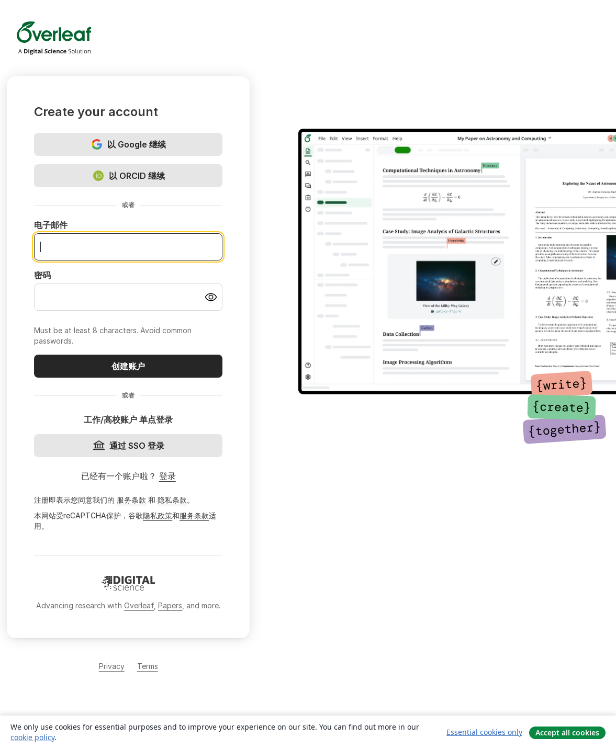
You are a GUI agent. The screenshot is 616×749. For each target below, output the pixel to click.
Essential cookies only (484, 732)
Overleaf (139, 605)
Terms (147, 666)
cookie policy (32, 737)
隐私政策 (157, 515)
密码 (42, 275)
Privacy (112, 666)
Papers (170, 605)
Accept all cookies (567, 732)
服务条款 (131, 499)
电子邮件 (51, 225)
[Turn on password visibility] (210, 297)
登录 (167, 476)
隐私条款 (172, 499)
